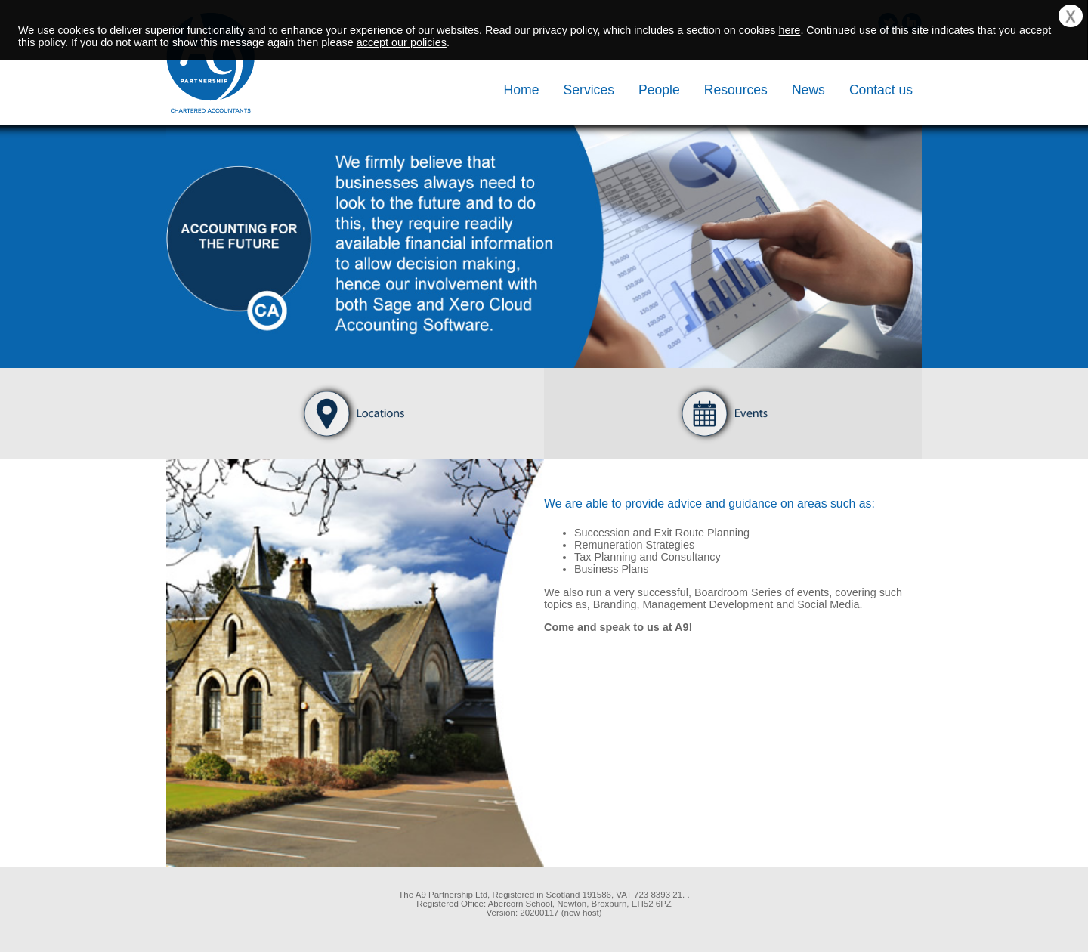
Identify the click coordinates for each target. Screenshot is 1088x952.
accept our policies (402, 42)
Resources (736, 89)
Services (589, 89)
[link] (242, 909)
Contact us (881, 89)
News (808, 89)
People (659, 89)
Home (521, 89)
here (790, 30)
